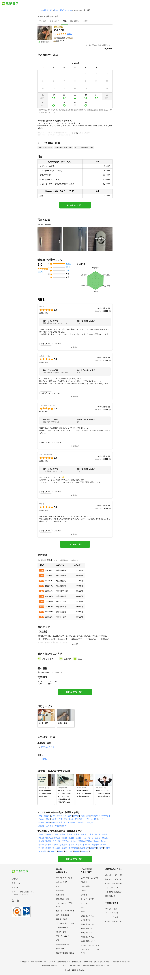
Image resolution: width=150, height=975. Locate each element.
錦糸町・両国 (44, 822)
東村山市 (86, 845)
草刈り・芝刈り (62, 919)
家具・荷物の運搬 (62, 915)
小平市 (71, 845)
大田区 (41, 838)
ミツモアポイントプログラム (70, 965)
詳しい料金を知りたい (75, 205)
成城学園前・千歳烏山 (100, 816)
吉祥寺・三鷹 (56, 822)
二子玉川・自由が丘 (85, 822)
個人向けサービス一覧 (113, 875)
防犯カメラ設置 (47, 747)
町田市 (55, 845)
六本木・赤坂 (44, 819)
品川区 (97, 834)
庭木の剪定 (60, 895)
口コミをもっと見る (75, 544)
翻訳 (82, 907)
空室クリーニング (62, 936)
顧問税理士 (60, 949)
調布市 (48, 845)
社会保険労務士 (86, 886)
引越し (44, 759)
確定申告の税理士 (62, 944)
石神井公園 (85, 816)
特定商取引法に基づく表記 (82, 962)
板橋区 (97, 838)
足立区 (41, 841)
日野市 (78, 845)
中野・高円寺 (91, 819)
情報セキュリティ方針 (121, 962)
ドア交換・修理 (62, 927)
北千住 (101, 819)
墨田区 (83, 834)
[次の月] (110, 63)
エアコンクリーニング (64, 878)
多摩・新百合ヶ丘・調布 (61, 816)
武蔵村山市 (84, 848)
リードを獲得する (111, 913)
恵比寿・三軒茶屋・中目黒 (49, 826)
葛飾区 (62, 10)
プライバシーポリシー (38, 962)
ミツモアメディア (111, 888)
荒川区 (90, 838)
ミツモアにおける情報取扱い (59, 962)
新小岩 (76, 816)
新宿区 (62, 834)
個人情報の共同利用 (49, 965)
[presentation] (43, 21)
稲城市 (100, 848)
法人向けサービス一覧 (113, 879)
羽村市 (107, 848)
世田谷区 (49, 838)
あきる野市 (43, 851)
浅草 (64, 826)
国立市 (103, 845)
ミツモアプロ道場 (111, 917)
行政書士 (84, 882)
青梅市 (96, 841)
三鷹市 (89, 841)
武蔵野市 (81, 841)
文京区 (69, 834)
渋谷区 (57, 838)
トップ (40, 10)
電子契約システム (87, 928)
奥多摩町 (85, 851)
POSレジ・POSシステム (90, 945)
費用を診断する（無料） (75, 692)
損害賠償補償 (110, 896)
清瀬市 (64, 848)
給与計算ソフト (86, 920)
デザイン (84, 903)
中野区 (64, 838)
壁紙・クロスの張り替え (65, 911)
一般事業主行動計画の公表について (96, 965)
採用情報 (15, 887)
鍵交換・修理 (47, 10)
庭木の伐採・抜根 (62, 899)
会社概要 (15, 879)
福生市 (41, 848)
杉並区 (71, 838)
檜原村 (77, 851)
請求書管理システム (88, 941)
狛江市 (48, 848)
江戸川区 (56, 841)
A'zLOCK (68, 10)
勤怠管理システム (87, 916)
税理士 (58, 940)
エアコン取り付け (62, 882)
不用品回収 (60, 890)
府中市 (103, 841)
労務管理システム (87, 937)
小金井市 (63, 845)
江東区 (90, 834)
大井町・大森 (56, 819)
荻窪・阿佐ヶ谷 (70, 819)
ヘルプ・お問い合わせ (113, 883)
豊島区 (78, 838)
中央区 (50, 834)
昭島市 (41, 845)
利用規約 (24, 962)
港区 (56, 834)
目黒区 (105, 834)
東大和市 (56, 848)
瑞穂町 (61, 851)
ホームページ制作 (87, 899)
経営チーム (16, 883)
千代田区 (42, 834)
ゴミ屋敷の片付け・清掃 (65, 923)
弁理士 (83, 890)
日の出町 (69, 851)
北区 (84, 838)
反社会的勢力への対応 (102, 962)
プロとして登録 (111, 909)
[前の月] (39, 63)
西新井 (81, 819)
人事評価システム (87, 933)
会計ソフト (85, 912)
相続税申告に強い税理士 (65, 953)
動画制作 (84, 895)
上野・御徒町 (44, 816)
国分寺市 (95, 845)
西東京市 (53, 851)
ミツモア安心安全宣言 (113, 892)
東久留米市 (73, 848)
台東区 (76, 834)
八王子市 (65, 841)
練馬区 (105, 838)
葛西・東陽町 (69, 822)
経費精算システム (87, 924)
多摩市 (93, 848)
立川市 (73, 841)
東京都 (56, 10)
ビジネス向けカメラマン (90, 878)
